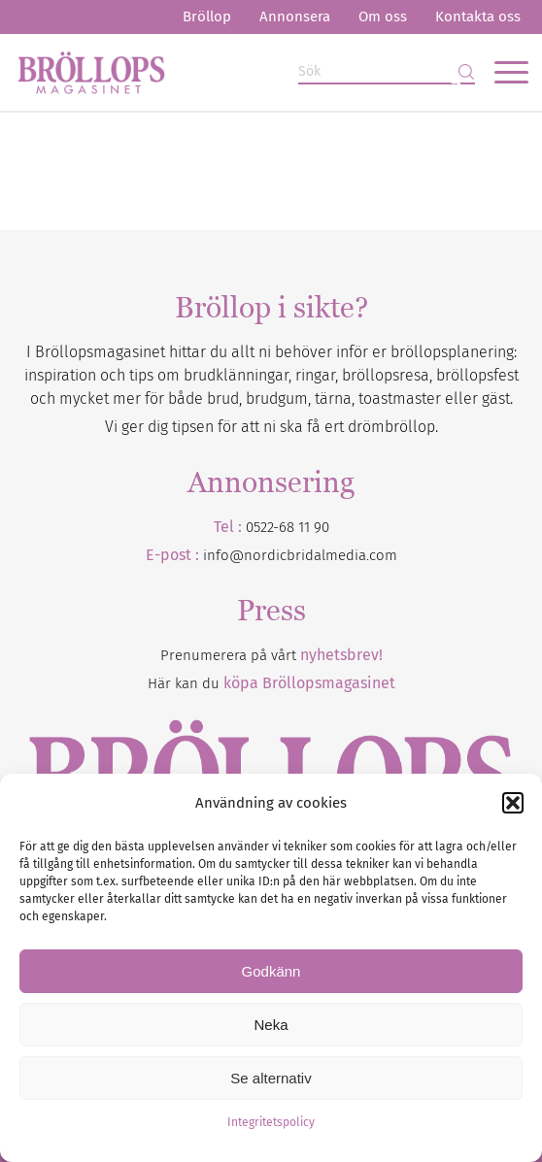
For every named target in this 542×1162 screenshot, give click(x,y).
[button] (513, 803)
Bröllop (207, 16)
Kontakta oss (478, 16)
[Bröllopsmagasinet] (219, 72)
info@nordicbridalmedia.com (300, 555)
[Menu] (501, 72)
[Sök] (386, 72)
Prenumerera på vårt (271, 655)
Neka (271, 1024)
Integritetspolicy (271, 1122)
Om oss (382, 16)
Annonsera (294, 16)
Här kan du (271, 683)
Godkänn (271, 971)
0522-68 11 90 (287, 527)
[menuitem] (207, 17)
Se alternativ (270, 1078)
